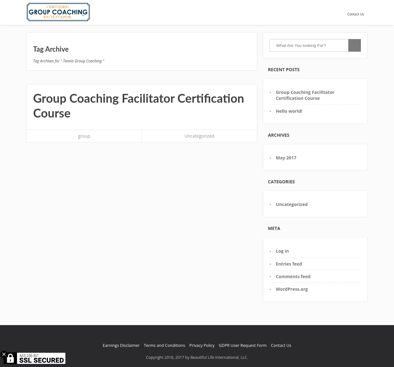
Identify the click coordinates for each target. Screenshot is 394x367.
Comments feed (293, 276)
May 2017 (286, 158)
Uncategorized (199, 136)
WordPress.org (292, 289)
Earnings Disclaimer (121, 345)
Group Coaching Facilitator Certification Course (305, 95)
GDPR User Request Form (243, 345)
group (84, 136)
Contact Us (355, 14)
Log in (282, 251)
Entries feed (289, 264)
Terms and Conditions (164, 345)
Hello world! (289, 111)
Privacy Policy (202, 345)
